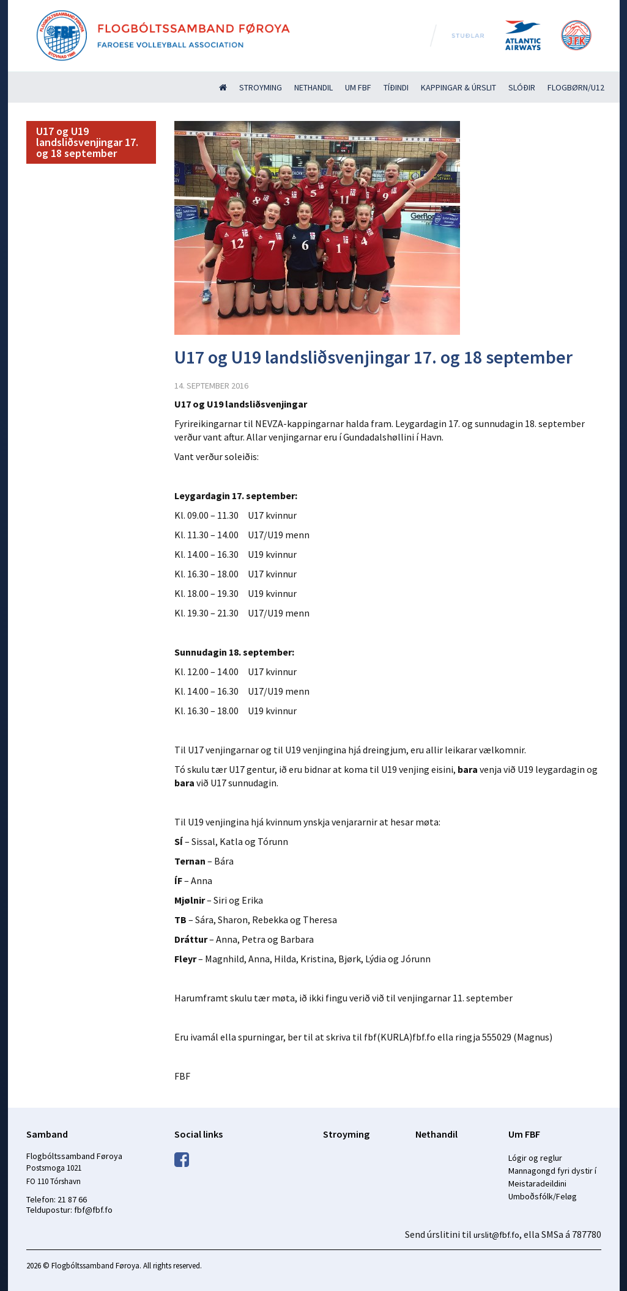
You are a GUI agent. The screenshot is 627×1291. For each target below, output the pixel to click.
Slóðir (521, 87)
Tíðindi (396, 87)
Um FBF (358, 87)
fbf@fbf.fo (93, 1209)
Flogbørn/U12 (575, 87)
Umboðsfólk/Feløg (542, 1196)
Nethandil (313, 87)
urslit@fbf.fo (496, 1234)
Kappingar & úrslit (458, 87)
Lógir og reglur (535, 1157)
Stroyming (260, 87)
